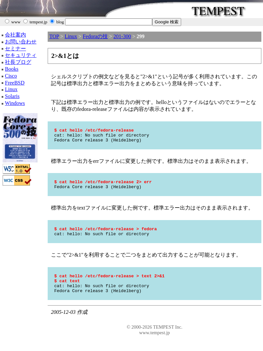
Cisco (11, 76)
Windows (15, 103)
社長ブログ (18, 62)
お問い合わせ (20, 41)
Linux (11, 89)
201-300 (122, 36)
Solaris (12, 96)
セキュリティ (20, 55)
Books (11, 69)
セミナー (15, 48)
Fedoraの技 (95, 36)
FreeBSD (15, 83)
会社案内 (15, 35)
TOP (54, 36)
